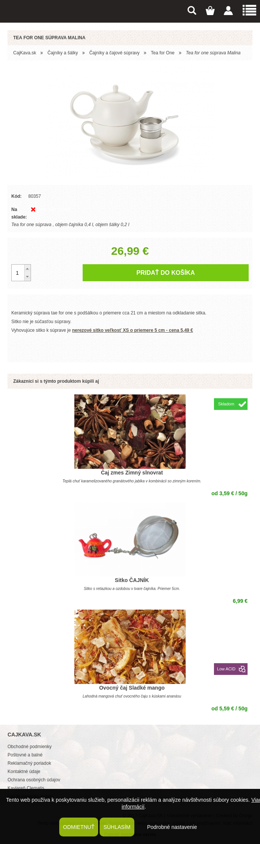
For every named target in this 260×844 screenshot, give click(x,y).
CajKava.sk (24, 52)
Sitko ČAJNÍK (132, 580)
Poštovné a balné (25, 755)
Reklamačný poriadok (29, 763)
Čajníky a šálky (63, 52)
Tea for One (163, 52)
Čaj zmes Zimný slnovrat (132, 473)
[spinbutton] (21, 273)
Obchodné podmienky (30, 746)
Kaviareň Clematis (26, 788)
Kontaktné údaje (24, 771)
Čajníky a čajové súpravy (114, 52)
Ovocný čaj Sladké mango (132, 688)
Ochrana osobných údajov (34, 779)
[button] (27, 269)
